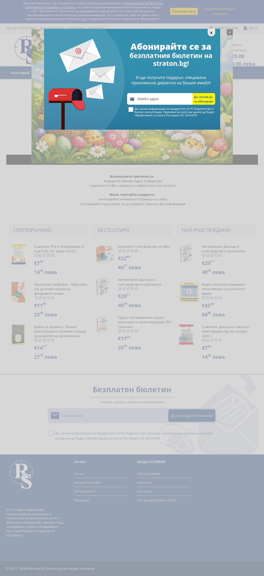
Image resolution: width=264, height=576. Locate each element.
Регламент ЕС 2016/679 (181, 115)
